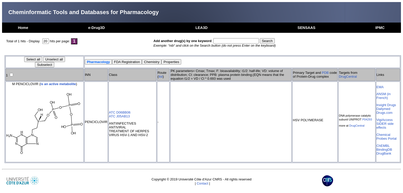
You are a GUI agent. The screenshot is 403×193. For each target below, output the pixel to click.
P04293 (367, 119)
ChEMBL (383, 146)
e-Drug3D (96, 28)
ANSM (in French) (384, 96)
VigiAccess (385, 120)
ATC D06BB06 (120, 112)
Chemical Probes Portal (387, 136)
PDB (325, 73)
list (161, 76)
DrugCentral (348, 76)
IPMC (379, 28)
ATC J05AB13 (119, 116)
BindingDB (384, 149)
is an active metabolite (58, 84)
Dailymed (383, 109)
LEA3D (201, 28)
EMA (380, 87)
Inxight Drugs (386, 105)
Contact (202, 183)
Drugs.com (385, 113)
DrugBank (384, 153)
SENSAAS (307, 28)
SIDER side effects (385, 125)
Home (23, 28)
